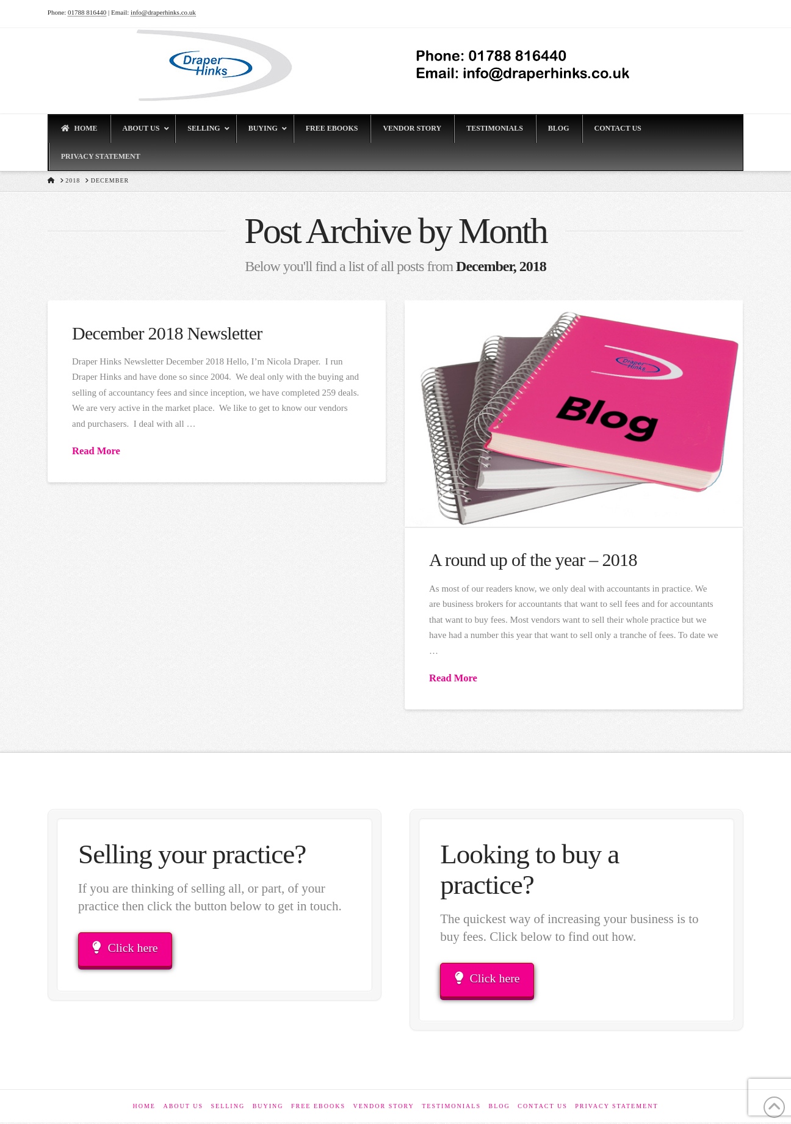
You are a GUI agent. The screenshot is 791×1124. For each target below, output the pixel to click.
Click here (127, 948)
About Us (183, 1107)
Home (143, 1107)
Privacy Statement (616, 1107)
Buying (268, 1107)
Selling (228, 1107)
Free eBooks (318, 1107)
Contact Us (543, 1107)
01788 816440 (87, 12)
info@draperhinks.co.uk (163, 12)
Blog (499, 1107)
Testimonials (451, 1107)
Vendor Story (383, 1107)
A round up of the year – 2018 (533, 559)
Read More (96, 451)
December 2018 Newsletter (167, 333)
